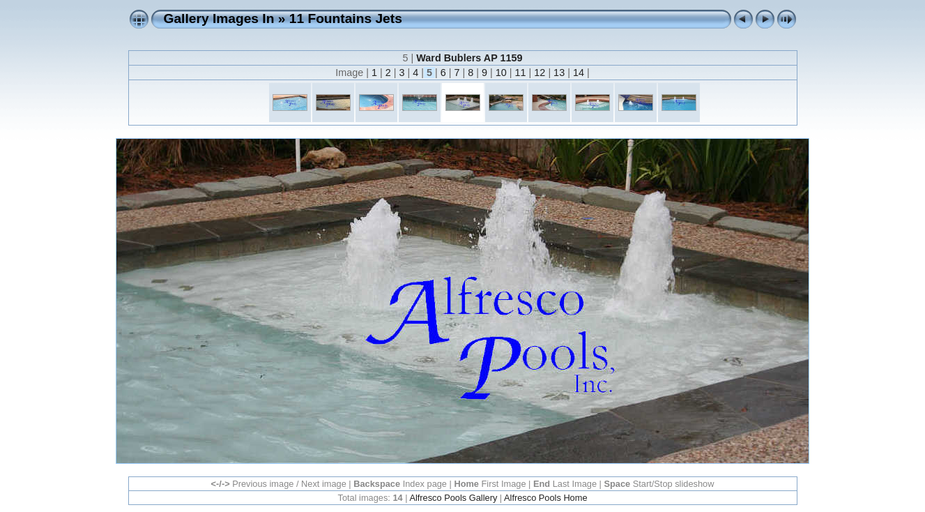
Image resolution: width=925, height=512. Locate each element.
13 (559, 72)
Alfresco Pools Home (545, 497)
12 (539, 72)
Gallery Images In (219, 18)
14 (578, 72)
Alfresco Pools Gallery (453, 497)
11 (520, 72)
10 (501, 72)
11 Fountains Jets (345, 18)
